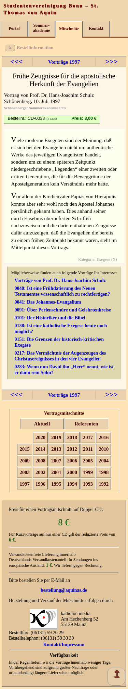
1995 (56, 484)
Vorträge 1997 (64, 62)
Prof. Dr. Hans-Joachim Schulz (62, 95)
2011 (88, 449)
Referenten (86, 423)
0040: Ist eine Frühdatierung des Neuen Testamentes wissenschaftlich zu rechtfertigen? (62, 291)
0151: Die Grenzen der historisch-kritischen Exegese (59, 342)
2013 (56, 449)
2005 (88, 460)
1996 (40, 484)
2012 (72, 449)
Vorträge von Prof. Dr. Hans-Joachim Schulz (60, 280)
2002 (40, 472)
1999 (88, 472)
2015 (25, 449)
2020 (40, 437)
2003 (25, 472)
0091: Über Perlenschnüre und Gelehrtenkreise (62, 309)
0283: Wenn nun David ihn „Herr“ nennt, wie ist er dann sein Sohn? (63, 369)
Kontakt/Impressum (64, 644)
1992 (104, 484)
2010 (104, 449)
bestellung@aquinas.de (64, 590)
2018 (72, 437)
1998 (104, 472)
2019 (56, 437)
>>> (111, 62)
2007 (56, 460)
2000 (72, 472)
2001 (56, 472)
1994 (72, 484)
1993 (88, 484)
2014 (40, 449)
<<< (16, 62)
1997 (25, 484)
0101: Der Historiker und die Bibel (49, 317)
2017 (88, 437)
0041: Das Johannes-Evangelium (47, 302)
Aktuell (42, 423)
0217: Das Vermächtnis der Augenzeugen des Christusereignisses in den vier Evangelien (60, 355)
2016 (104, 437)
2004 (104, 460)
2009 (25, 460)
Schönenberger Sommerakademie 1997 (35, 108)
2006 (72, 460)
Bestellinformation (35, 47)
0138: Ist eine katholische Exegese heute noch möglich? (60, 328)
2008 (40, 460)
